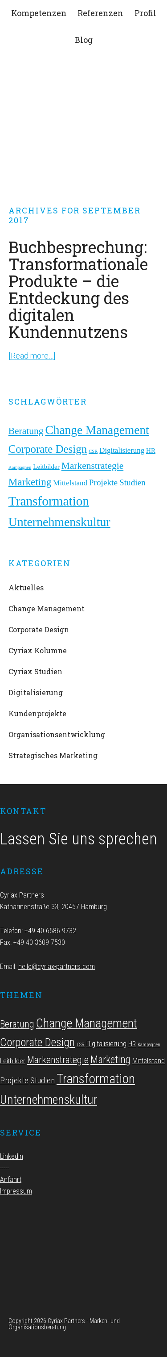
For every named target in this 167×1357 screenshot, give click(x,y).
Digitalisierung (121, 450)
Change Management (97, 430)
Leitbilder (46, 466)
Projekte (103, 482)
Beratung (26, 431)
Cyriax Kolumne (37, 650)
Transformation (48, 501)
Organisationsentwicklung (56, 734)
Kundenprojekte (37, 713)
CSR (93, 451)
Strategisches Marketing (53, 755)
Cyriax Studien (35, 671)
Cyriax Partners (83, 84)
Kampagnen (20, 467)
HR (150, 450)
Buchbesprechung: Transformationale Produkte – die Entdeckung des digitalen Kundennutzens (78, 289)
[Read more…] (31, 355)
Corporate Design (47, 449)
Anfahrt (10, 1179)
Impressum (16, 1191)
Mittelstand (70, 483)
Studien (132, 482)
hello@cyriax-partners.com (56, 966)
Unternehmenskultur (59, 522)
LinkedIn (11, 1156)
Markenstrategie (92, 465)
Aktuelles (26, 587)
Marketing (30, 482)
